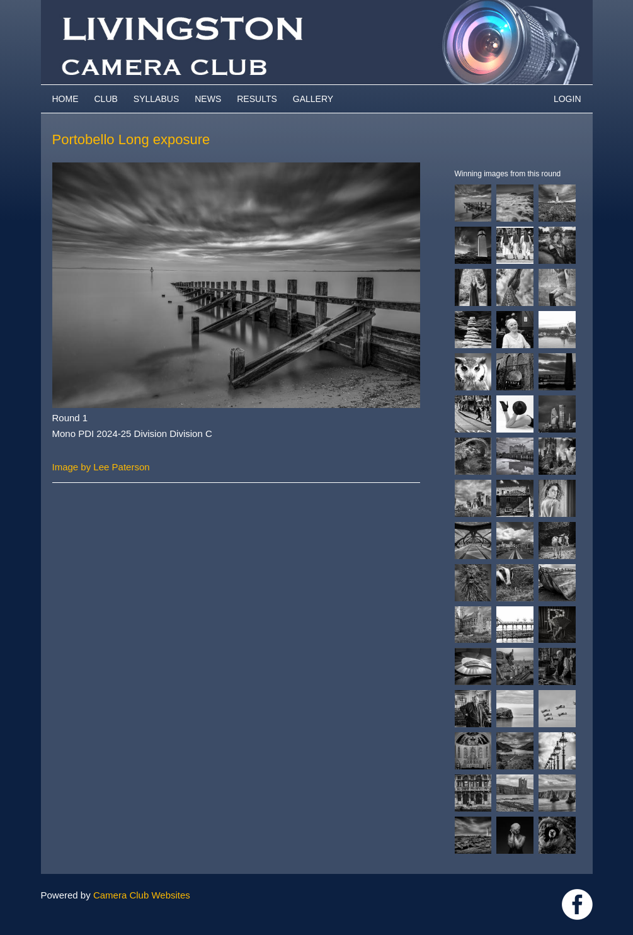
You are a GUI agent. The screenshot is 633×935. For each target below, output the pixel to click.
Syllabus (156, 99)
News (208, 99)
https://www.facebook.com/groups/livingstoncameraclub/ (577, 904)
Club (106, 99)
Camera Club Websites (141, 895)
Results (257, 99)
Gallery (313, 99)
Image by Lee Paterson (101, 467)
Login (567, 99)
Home (65, 99)
